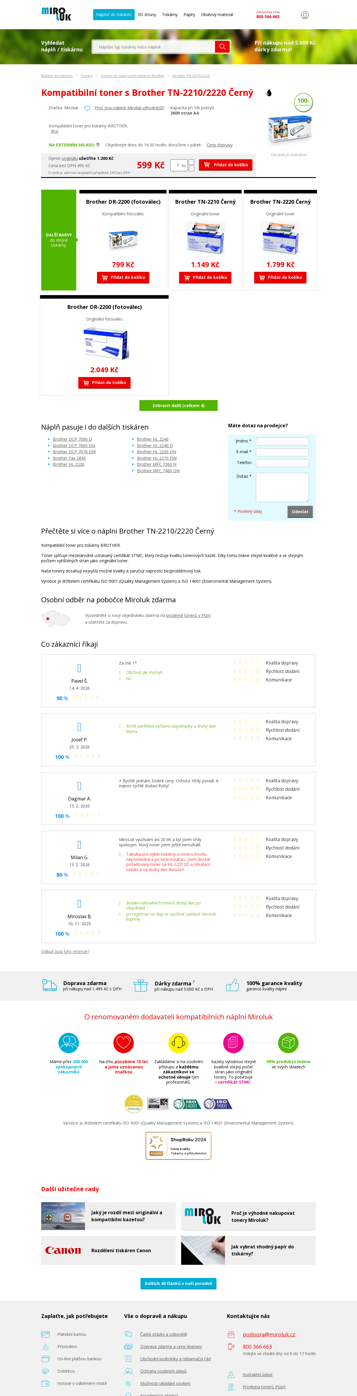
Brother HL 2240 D (155, 430)
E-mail (242, 436)
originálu (70, 158)
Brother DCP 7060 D (72, 424)
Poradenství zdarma (159, 1380)
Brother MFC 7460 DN (158, 455)
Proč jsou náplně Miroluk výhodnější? (129, 107)
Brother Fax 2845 (69, 442)
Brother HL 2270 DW (157, 442)
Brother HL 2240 (153, 424)
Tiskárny (170, 14)
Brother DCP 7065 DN (74, 430)
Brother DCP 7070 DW (74, 436)
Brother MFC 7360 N (156, 449)
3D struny (147, 14)
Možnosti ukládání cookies (165, 1368)
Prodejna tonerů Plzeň (264, 1371)
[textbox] (154, 47)
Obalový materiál (217, 14)
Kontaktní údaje (258, 1359)
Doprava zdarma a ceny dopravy (171, 1331)
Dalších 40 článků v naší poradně (178, 1268)
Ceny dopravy (220, 145)
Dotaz (242, 460)
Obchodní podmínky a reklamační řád (175, 1343)
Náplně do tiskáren (114, 14)
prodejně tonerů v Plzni (188, 600)
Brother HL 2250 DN (156, 436)
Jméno (242, 425)
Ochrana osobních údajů (163, 1355)
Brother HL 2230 (68, 449)
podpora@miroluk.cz (269, 1318)
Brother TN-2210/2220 (191, 75)
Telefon (244, 447)
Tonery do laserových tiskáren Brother (132, 75)
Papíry (189, 14)
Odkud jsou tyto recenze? (65, 936)
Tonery (87, 75)
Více (54, 131)
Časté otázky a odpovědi (163, 1318)
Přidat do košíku (225, 164)
